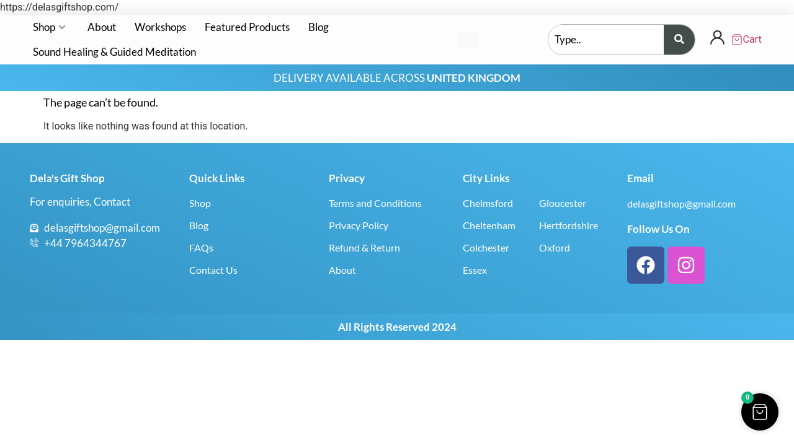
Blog (318, 26)
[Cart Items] (747, 39)
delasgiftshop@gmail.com (681, 203)
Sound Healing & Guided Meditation (114, 51)
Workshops (160, 26)
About (101, 26)
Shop (49, 26)
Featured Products (247, 26)
